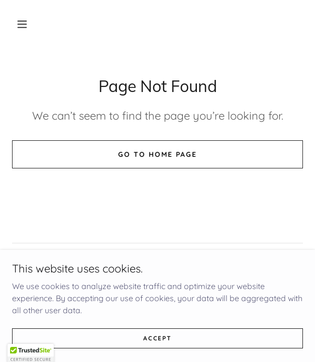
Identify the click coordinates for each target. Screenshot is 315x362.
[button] (22, 24)
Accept (157, 345)
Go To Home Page (157, 154)
